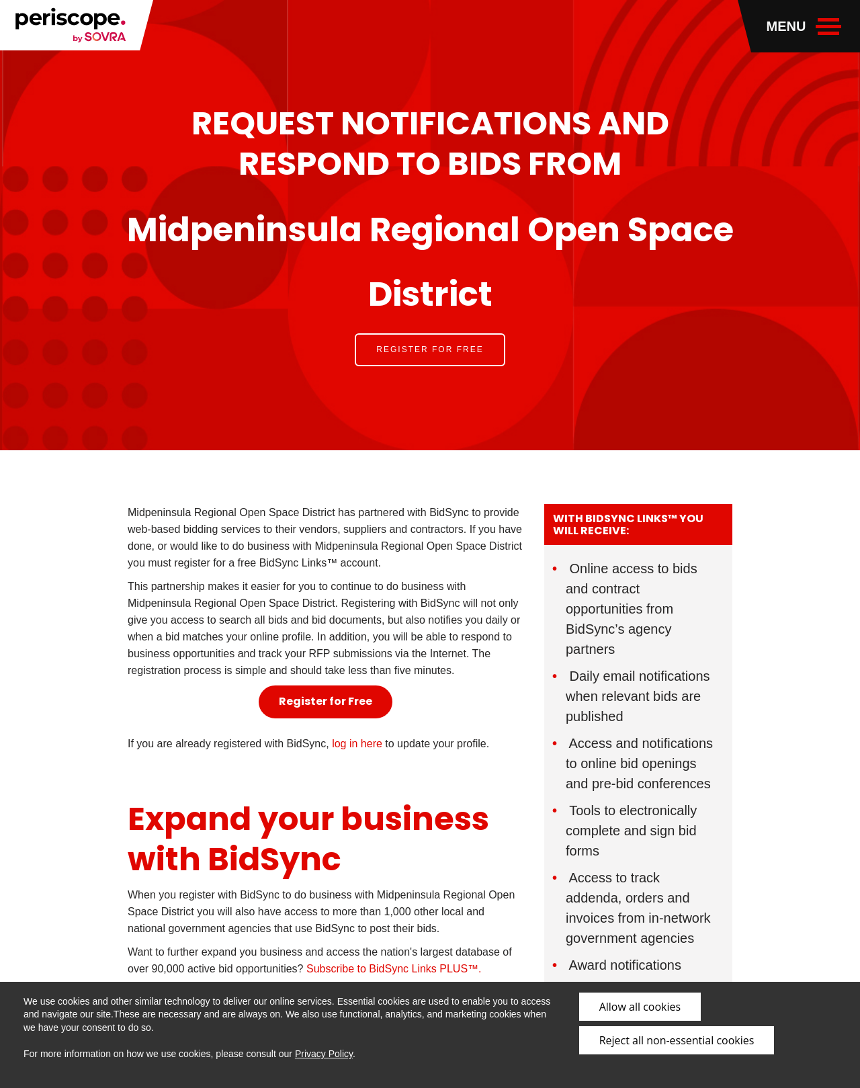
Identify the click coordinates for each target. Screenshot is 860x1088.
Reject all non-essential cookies (677, 1040)
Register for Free (429, 349)
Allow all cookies (640, 1006)
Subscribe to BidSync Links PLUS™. (393, 968)
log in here (357, 743)
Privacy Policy (324, 1053)
